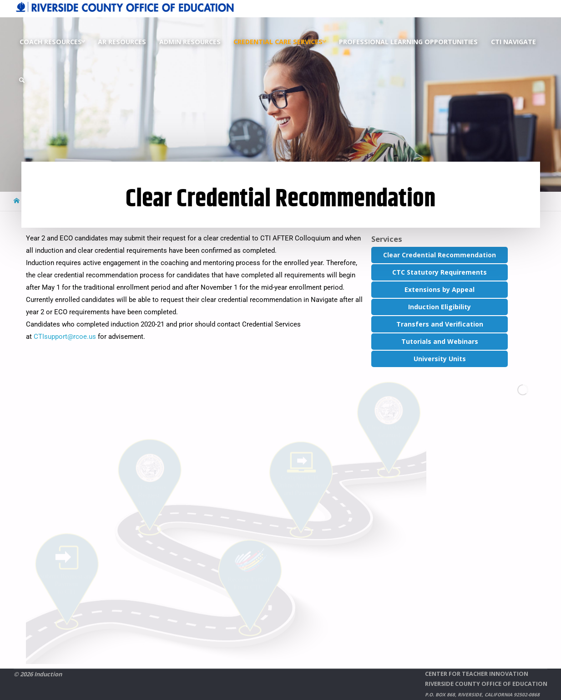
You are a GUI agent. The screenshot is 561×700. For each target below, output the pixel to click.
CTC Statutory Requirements (439, 272)
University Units (440, 358)
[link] (22, 80)
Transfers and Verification (439, 324)
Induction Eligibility (439, 306)
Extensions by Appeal (439, 289)
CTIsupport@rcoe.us (65, 336)
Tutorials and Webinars (439, 341)
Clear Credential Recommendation (439, 254)
